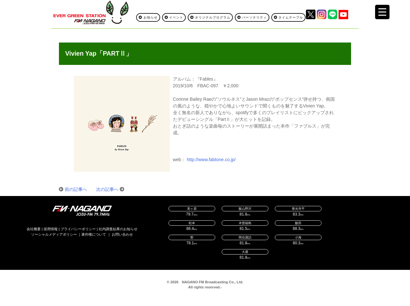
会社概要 (34, 229)
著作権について (93, 234)
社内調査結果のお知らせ (118, 229)
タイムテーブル (288, 17)
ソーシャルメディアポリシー (54, 234)
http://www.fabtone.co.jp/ (211, 159)
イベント (174, 17)
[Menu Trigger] (382, 12)
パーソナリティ (252, 17)
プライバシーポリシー (78, 229)
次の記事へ (107, 189)
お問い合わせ (122, 234)
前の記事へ (76, 189)
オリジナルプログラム (210, 17)
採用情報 (51, 229)
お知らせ (148, 17)
